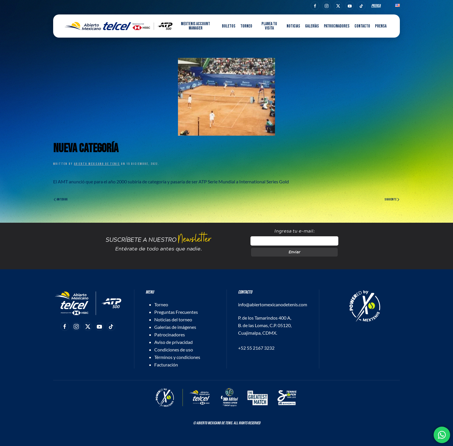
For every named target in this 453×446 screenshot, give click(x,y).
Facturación (166, 364)
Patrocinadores (337, 26)
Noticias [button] (293, 26)
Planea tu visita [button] (269, 26)
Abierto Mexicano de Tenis (97, 164)
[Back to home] (118, 26)
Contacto (362, 26)
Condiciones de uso (173, 349)
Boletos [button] (228, 26)
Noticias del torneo (173, 319)
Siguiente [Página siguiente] (392, 199)
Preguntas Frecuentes (176, 312)
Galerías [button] (312, 26)
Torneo (161, 304)
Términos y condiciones (177, 357)
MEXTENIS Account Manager (195, 26)
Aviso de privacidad (173, 342)
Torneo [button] (246, 26)
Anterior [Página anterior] (61, 199)
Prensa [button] (381, 26)
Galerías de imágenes (175, 327)
